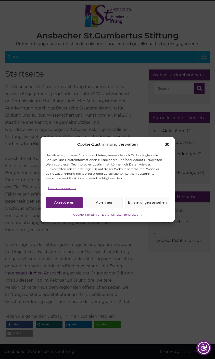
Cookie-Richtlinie (86, 217)
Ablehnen (104, 205)
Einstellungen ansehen (147, 205)
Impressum (133, 217)
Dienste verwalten (62, 190)
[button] (167, 146)
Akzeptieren (64, 205)
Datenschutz (112, 217)
